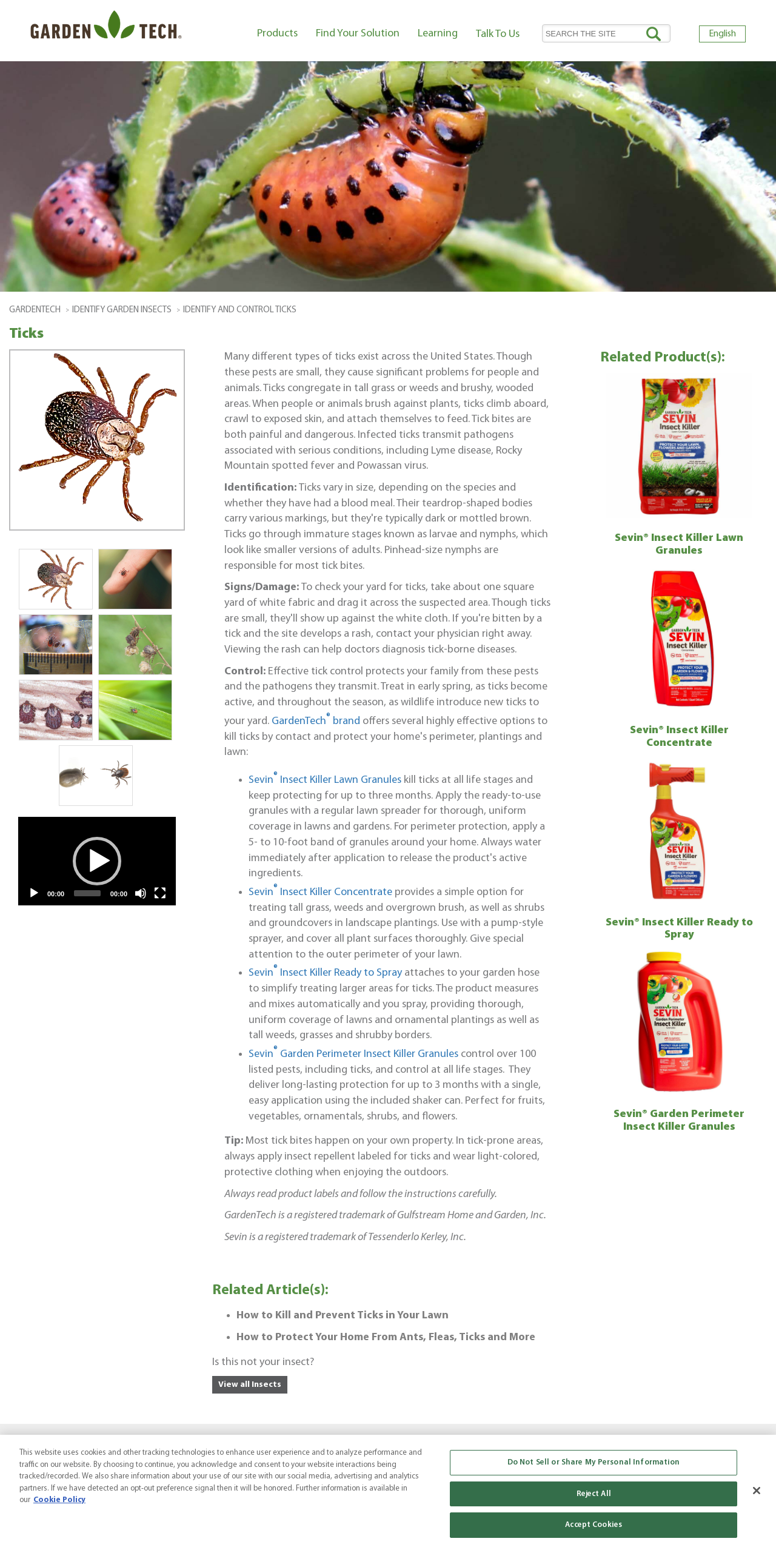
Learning (438, 33)
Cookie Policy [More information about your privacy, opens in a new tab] (59, 1500)
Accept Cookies (593, 1525)
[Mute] (141, 893)
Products (277, 33)
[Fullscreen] (160, 893)
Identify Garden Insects (122, 310)
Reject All (594, 1494)
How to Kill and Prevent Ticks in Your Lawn (342, 1315)
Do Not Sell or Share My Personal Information (593, 1462)
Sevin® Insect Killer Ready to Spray (679, 929)
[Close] (756, 1490)
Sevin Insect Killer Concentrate (320, 892)
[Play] (34, 893)
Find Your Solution (358, 33)
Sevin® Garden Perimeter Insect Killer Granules (679, 1121)
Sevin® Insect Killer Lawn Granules (679, 544)
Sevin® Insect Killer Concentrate (679, 737)
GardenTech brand (316, 721)
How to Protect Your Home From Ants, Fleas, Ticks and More (385, 1337)
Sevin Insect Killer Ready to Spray (325, 973)
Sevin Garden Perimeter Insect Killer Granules (353, 1054)
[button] (97, 861)
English (722, 34)
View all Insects (249, 1384)
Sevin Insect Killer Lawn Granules (325, 780)
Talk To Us (498, 34)
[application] (97, 861)
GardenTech (35, 310)
